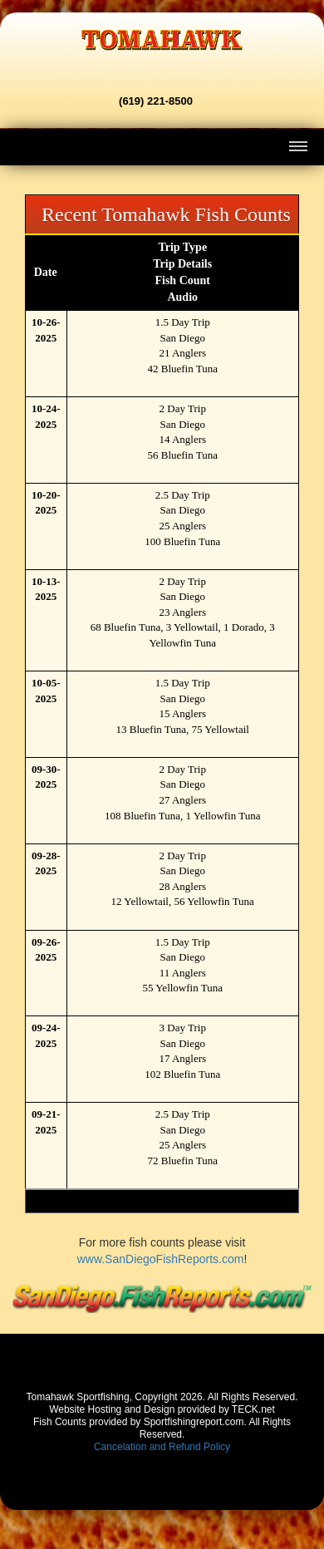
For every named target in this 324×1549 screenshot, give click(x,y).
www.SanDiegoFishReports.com (160, 1259)
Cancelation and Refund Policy (162, 1447)
